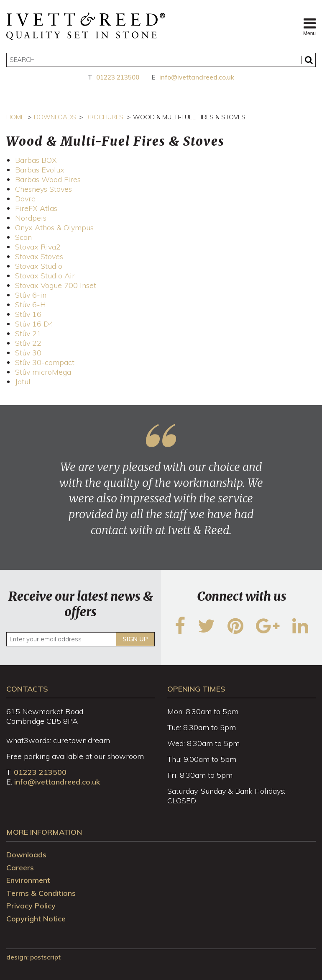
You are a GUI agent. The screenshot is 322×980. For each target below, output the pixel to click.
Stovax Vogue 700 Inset (55, 285)
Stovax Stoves (39, 256)
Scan (23, 237)
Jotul (23, 381)
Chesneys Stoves (43, 189)
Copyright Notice (36, 918)
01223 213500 (117, 77)
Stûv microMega (43, 372)
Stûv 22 (28, 343)
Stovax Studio (38, 266)
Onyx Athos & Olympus (54, 227)
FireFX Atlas (36, 208)
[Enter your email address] (80, 639)
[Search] (161, 60)
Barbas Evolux (39, 170)
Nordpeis (30, 218)
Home (15, 117)
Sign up (135, 639)
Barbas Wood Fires (48, 179)
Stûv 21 (28, 333)
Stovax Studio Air (45, 275)
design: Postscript (33, 957)
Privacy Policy (31, 906)
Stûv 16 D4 (34, 324)
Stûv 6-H (30, 304)
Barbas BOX (36, 160)
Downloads (55, 117)
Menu (309, 26)
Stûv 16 (28, 314)
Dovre (25, 198)
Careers (20, 867)
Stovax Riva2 (38, 247)
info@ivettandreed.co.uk (196, 77)
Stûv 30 (28, 353)
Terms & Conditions (41, 893)
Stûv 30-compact (44, 362)
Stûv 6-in (30, 295)
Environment (28, 880)
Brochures (104, 117)
